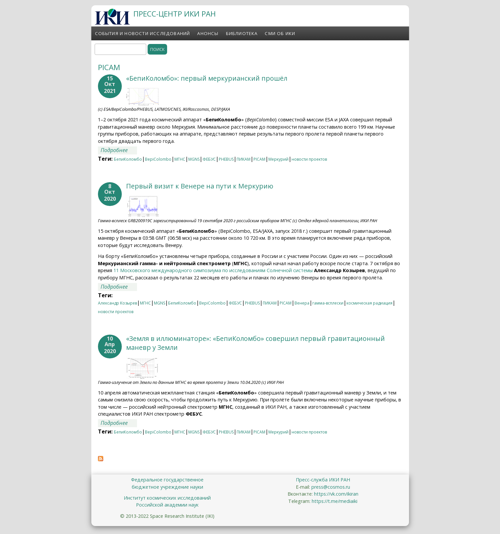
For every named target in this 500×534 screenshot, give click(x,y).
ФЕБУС (209, 159)
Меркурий (278, 159)
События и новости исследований (142, 33)
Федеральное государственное (167, 479)
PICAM (259, 159)
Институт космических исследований (167, 498)
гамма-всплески (327, 303)
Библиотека (242, 33)
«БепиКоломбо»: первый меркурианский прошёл (206, 78)
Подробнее (119, 150)
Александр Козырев (117, 303)
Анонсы (207, 33)
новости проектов (309, 159)
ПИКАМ (243, 159)
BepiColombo (158, 159)
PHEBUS (226, 159)
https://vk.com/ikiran (336, 494)
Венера (302, 303)
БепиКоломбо (128, 159)
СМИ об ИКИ (280, 33)
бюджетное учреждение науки (167, 487)
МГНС (179, 159)
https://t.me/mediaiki (334, 501)
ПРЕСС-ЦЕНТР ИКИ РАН (174, 14)
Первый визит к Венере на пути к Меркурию (199, 186)
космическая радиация (369, 303)
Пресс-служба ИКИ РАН (323, 479)
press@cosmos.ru (330, 487)
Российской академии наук (167, 505)
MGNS (194, 159)
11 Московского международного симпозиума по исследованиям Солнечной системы (213, 270)
